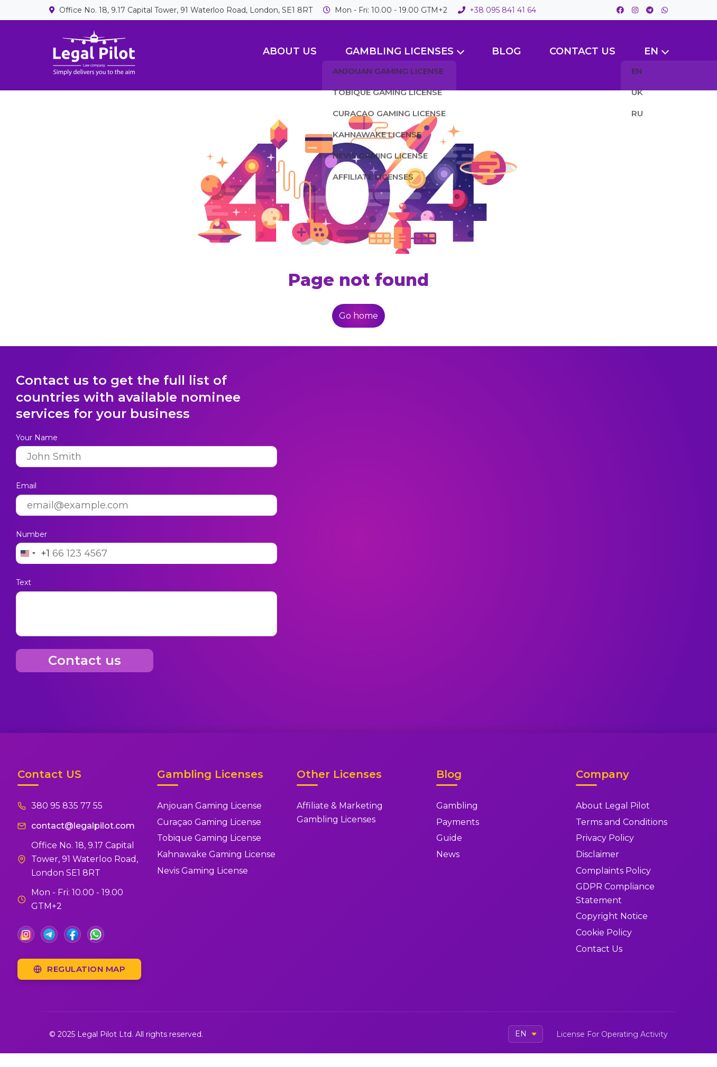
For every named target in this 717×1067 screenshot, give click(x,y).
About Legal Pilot (613, 806)
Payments (457, 822)
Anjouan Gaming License (209, 806)
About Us (290, 51)
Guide (449, 838)
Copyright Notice (612, 916)
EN (651, 51)
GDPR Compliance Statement (615, 893)
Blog (506, 51)
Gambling (457, 806)
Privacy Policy (605, 838)
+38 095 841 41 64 (503, 10)
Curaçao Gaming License (209, 822)
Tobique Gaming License (209, 838)
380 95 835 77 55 (67, 806)
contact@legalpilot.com (83, 826)
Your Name (37, 437)
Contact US (582, 51)
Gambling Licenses (399, 51)
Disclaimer (597, 854)
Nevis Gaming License (202, 871)
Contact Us (599, 949)
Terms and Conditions (621, 822)
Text (23, 582)
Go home (358, 316)
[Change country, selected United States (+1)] (33, 553)
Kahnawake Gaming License (216, 854)
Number (31, 534)
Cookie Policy (604, 932)
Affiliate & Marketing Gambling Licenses (340, 812)
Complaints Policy (613, 871)
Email (26, 485)
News (447, 854)
